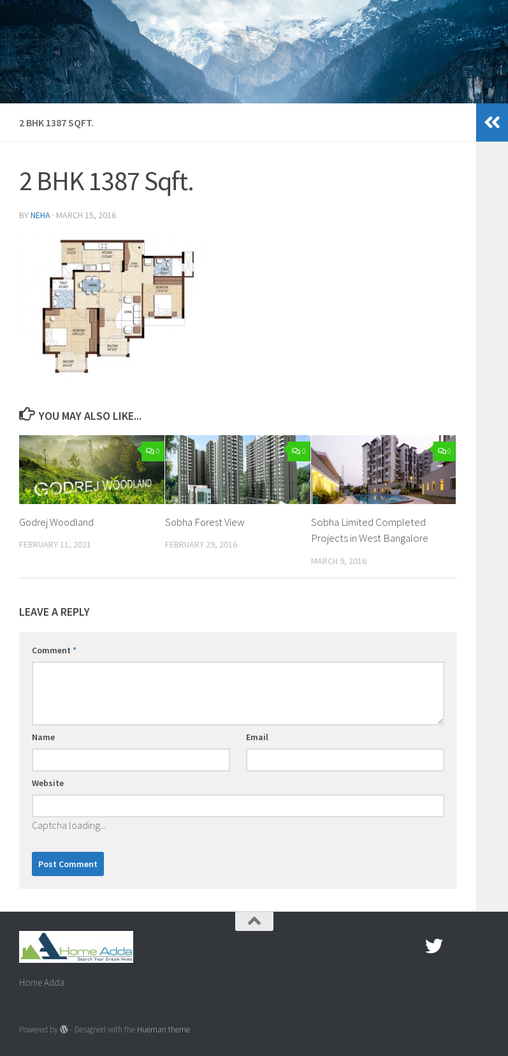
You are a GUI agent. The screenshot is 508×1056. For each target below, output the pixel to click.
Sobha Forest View (206, 522)
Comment (54, 650)
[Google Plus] (457, 946)
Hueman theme (163, 1029)
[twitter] (434, 946)
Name (43, 737)
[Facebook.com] (411, 946)
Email (257, 737)
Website (48, 783)
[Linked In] (480, 946)
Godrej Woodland (57, 522)
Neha (40, 215)
